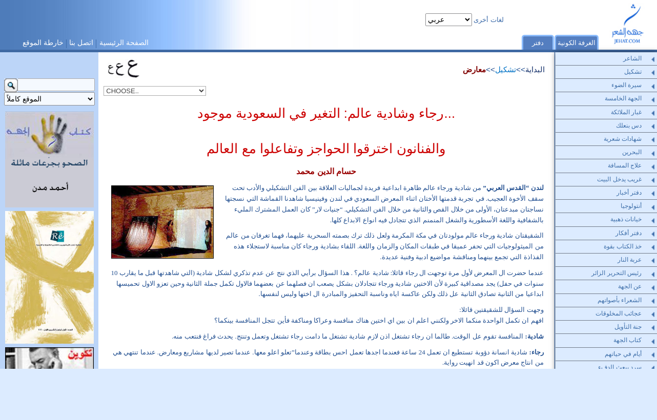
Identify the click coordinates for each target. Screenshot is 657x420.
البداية (535, 69)
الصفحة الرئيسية (124, 42)
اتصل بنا (81, 42)
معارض (474, 69)
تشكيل (505, 69)
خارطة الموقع (43, 42)
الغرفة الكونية (577, 43)
